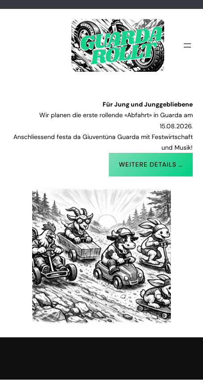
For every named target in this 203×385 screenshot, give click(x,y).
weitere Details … (150, 164)
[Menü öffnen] (187, 45)
